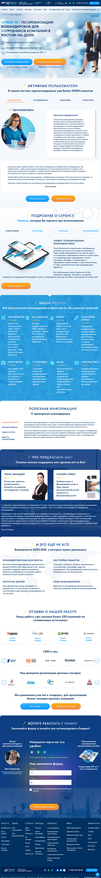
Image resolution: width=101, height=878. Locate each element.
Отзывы (52, 10)
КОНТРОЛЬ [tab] (63, 231)
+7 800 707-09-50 (82, 3)
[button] (5, 10)
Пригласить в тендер (66, 706)
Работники (65, 100)
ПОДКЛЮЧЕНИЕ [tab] (12, 231)
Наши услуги (8, 432)
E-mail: (33, 778)
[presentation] (44, 798)
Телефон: (33, 769)
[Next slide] (97, 660)
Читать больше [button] (7, 529)
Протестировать (16, 286)
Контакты (76, 10)
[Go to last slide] (4, 660)
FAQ (62, 10)
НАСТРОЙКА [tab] (37, 231)
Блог (58, 10)
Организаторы (14, 100)
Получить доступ (37, 198)
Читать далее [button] (50, 186)
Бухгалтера (88, 100)
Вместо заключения (8, 438)
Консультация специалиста (50, 62)
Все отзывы (35, 706)
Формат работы (9, 427)
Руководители (40, 100)
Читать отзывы (12, 639)
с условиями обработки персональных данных (52, 790)
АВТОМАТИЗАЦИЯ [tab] (90, 231)
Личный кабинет (89, 10)
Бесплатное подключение (16, 62)
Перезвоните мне (63, 198)
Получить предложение (44, 807)
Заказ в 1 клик (94, 3)
